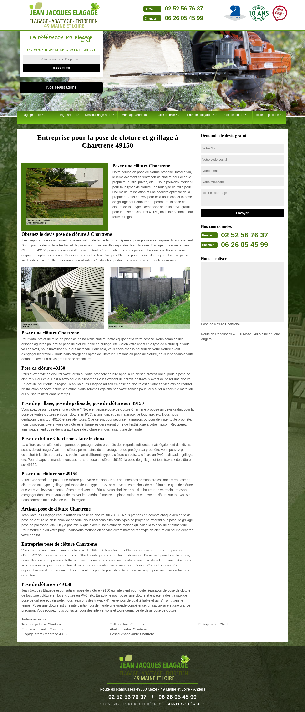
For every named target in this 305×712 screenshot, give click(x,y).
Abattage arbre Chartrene (129, 629)
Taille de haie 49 (168, 115)
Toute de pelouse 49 (269, 115)
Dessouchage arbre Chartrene (132, 634)
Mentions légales (186, 704)
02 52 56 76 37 (179, 8)
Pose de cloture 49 (235, 115)
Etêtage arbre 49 (67, 115)
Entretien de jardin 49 (202, 115)
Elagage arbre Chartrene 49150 (44, 634)
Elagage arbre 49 (33, 115)
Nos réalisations (61, 87)
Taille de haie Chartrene (127, 624)
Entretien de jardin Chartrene (42, 629)
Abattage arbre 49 (134, 115)
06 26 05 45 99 (179, 18)
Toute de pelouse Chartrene (42, 624)
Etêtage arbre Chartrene (216, 624)
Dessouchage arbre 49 (101, 115)
